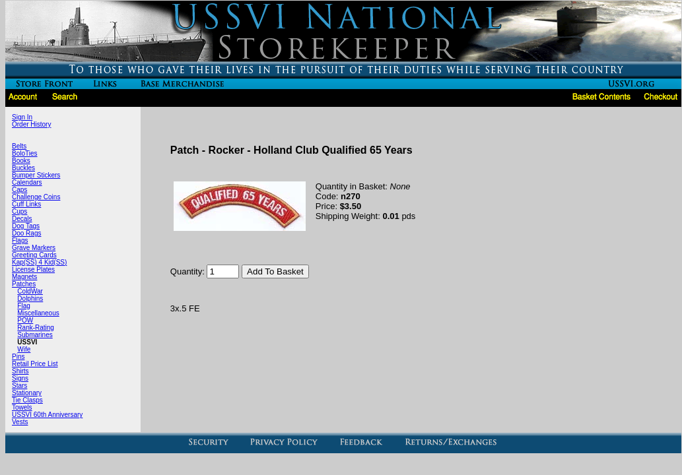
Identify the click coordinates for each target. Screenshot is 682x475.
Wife (23, 349)
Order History (31, 124)
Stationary (27, 392)
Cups (19, 211)
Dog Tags (26, 226)
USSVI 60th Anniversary (47, 414)
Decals (22, 218)
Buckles (23, 168)
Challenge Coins (36, 197)
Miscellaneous (38, 313)
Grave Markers (33, 247)
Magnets (24, 276)
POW (25, 320)
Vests (20, 422)
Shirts (20, 371)
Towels (22, 407)
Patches (24, 284)
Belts (19, 146)
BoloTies (25, 153)
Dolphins (30, 298)
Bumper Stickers (36, 175)
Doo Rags (26, 233)
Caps (19, 189)
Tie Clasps (27, 400)
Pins (18, 356)
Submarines (34, 334)
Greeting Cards (34, 255)
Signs (20, 378)
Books (21, 160)
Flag (23, 305)
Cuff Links (26, 204)
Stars (19, 385)
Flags (20, 240)
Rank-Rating (35, 327)
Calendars (27, 182)
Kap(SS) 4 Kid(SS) (39, 262)
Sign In (22, 117)
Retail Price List (34, 363)
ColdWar (30, 291)
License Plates (33, 269)
